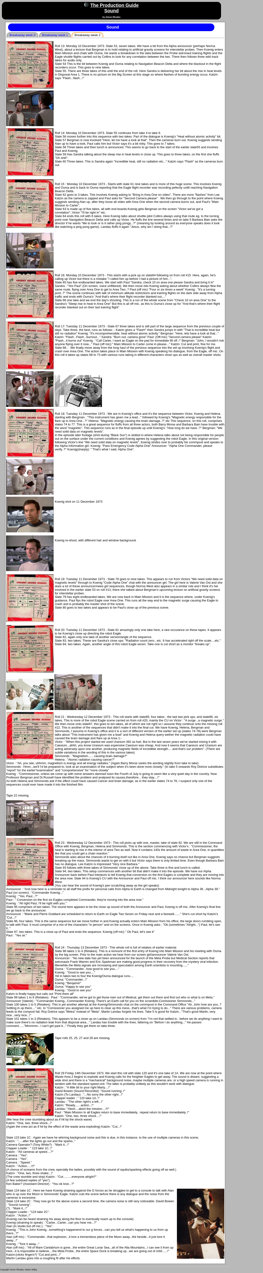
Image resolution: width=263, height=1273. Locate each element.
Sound (111, 10)
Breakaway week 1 (55, 35)
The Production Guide (114, 5)
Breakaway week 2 (87, 35)
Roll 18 (59, 413)
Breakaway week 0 (22, 35)
